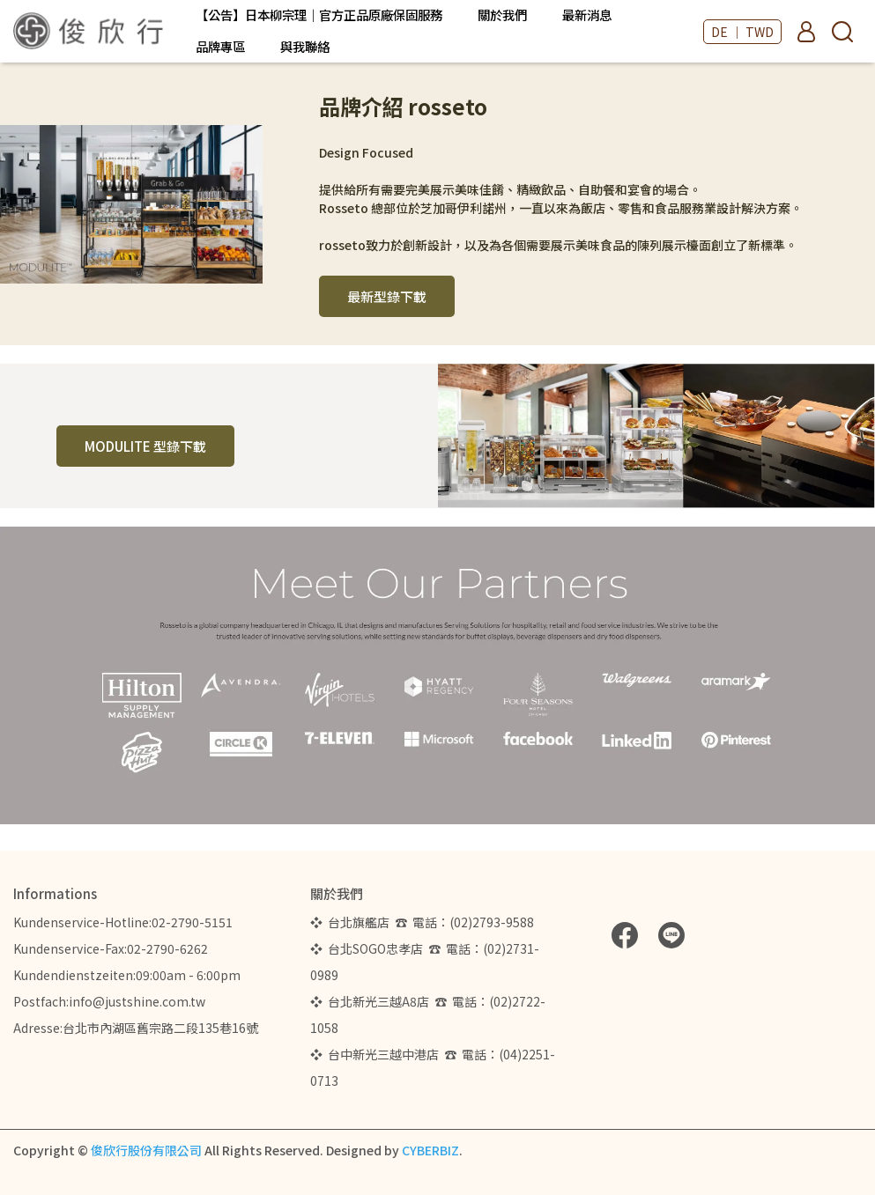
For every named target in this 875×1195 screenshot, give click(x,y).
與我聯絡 (305, 46)
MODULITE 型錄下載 (145, 446)
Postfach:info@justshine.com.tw (109, 1001)
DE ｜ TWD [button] (742, 32)
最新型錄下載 (386, 296)
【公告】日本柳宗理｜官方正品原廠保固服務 (319, 15)
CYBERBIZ (430, 1150)
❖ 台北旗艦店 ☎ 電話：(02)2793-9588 (424, 922)
